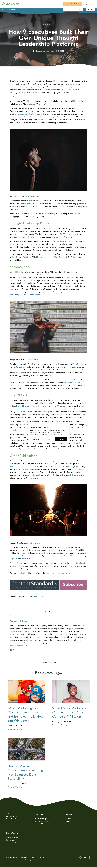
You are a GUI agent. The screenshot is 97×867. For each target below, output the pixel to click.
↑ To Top (48, 611)
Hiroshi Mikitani (43, 257)
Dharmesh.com (69, 382)
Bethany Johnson (19, 621)
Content (8, 9)
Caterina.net (19, 366)
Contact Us (10, 840)
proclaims (31, 103)
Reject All (48, 439)
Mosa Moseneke (32, 196)
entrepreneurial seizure (26, 113)
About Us (68, 818)
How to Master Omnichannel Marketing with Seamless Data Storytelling (25, 772)
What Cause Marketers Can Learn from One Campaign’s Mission (69, 712)
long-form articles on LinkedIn (68, 241)
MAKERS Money (65, 234)
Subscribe (90, 9)
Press (66, 824)
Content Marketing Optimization (46, 824)
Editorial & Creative (41, 821)
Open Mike (14, 271)
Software (9, 814)
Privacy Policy (25, 857)
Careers (67, 821)
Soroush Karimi (31, 359)
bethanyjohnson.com (18, 645)
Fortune (82, 555)
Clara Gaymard (60, 257)
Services (39, 814)
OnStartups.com (17, 385)
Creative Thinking (15, 728)
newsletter (58, 573)
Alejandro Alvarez (32, 542)
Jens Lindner (38, 596)
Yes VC (75, 364)
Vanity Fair (26, 558)
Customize (36, 439)
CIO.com (57, 466)
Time (46, 552)
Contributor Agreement (29, 860)
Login (86, 4)
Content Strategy (41, 818)
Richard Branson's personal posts (30, 405)
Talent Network (11, 819)
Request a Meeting (72, 4)
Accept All (61, 439)
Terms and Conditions (38, 857)
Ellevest (42, 228)
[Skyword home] (10, 3)
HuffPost (13, 558)
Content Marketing (12, 816)
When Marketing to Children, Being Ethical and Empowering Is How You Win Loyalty (25, 714)
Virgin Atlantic (70, 427)
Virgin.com (61, 405)
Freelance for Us (11, 843)
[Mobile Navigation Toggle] (93, 3)
